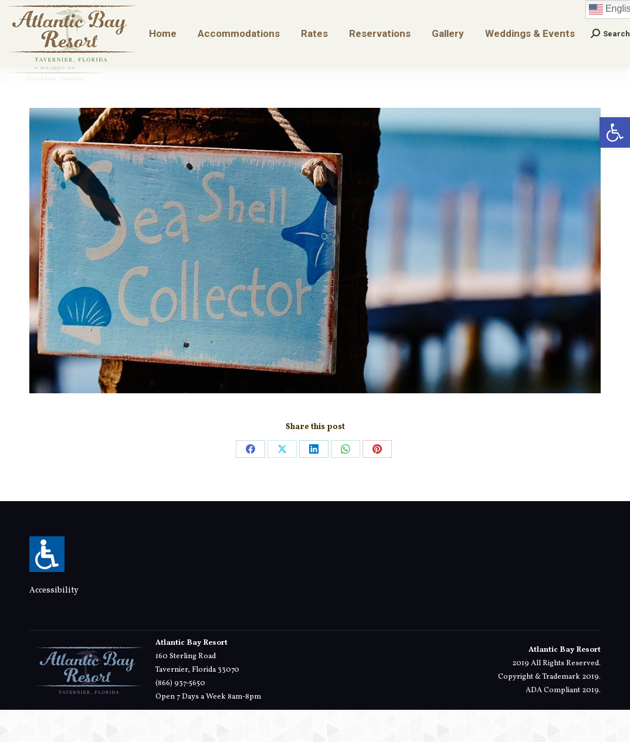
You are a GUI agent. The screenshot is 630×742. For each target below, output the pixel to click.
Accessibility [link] (54, 622)
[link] (614, 132)
